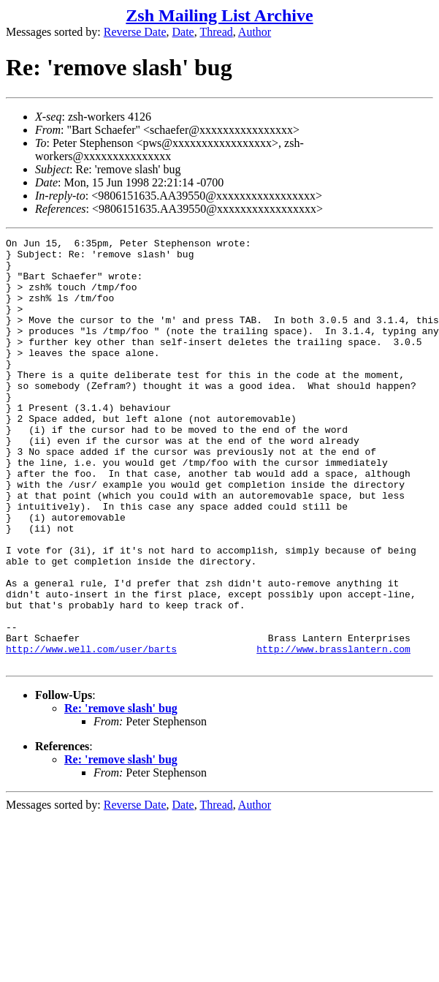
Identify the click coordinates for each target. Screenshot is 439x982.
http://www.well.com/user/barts (91, 732)
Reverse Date (135, 32)
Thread (215, 32)
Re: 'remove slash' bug (120, 794)
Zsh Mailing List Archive (219, 15)
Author (254, 32)
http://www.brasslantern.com (333, 732)
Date (183, 32)
